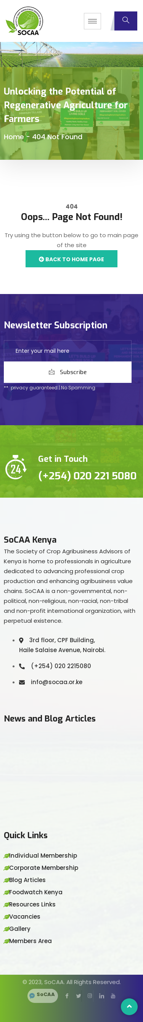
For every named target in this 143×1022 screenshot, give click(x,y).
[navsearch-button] (125, 21)
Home (14, 136)
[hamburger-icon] (92, 21)
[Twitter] (76, 986)
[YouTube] (110, 986)
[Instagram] (87, 986)
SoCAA (46, 984)
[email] (68, 351)
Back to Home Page (71, 259)
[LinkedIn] (98, 986)
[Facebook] (64, 986)
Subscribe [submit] (68, 372)
